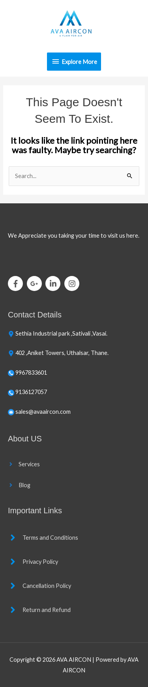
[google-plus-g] (36, 283)
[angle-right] (24, 464)
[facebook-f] (17, 283)
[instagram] (73, 283)
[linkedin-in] (54, 283)
